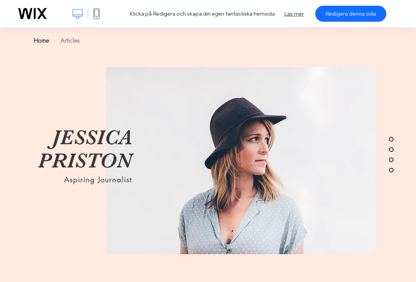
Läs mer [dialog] (294, 13)
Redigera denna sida (350, 13)
